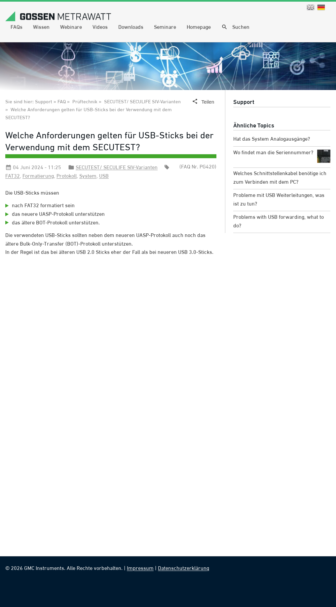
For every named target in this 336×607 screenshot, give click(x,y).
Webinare (71, 27)
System (87, 176)
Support (243, 102)
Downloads (130, 27)
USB (104, 176)
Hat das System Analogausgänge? (271, 139)
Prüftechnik (84, 102)
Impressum (140, 568)
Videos (100, 27)
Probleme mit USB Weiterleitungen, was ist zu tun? (278, 200)
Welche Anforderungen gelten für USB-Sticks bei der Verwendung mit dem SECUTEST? (109, 142)
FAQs (16, 27)
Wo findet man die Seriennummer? (281, 156)
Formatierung (38, 176)
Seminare (165, 27)
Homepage (199, 27)
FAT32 (12, 176)
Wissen (41, 27)
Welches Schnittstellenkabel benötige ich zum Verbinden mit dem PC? (279, 178)
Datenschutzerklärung (183, 568)
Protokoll (66, 176)
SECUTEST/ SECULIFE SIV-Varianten (142, 102)
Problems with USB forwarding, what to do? (278, 222)
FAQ (61, 102)
